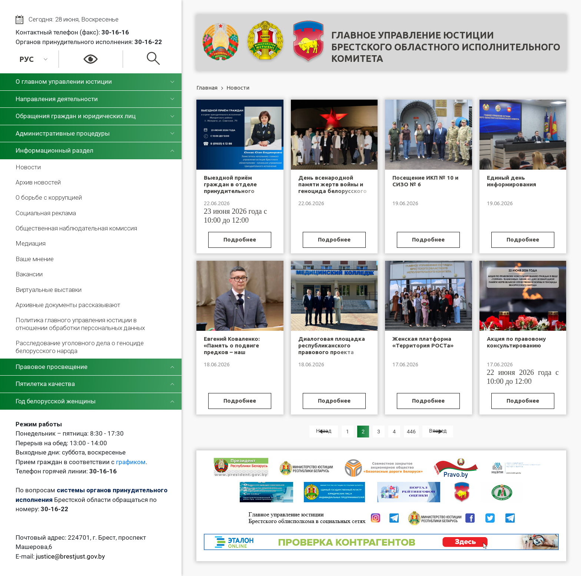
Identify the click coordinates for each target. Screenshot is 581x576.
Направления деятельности (57, 99)
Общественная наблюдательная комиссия (76, 228)
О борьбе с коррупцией (49, 197)
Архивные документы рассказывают (68, 305)
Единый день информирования (511, 180)
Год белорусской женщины (56, 401)
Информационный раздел (54, 150)
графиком (131, 462)
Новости (28, 167)
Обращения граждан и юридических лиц (76, 116)
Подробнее (239, 239)
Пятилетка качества (45, 383)
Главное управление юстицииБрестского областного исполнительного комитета (445, 47)
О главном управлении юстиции (64, 81)
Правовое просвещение (51, 366)
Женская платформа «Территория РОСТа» (423, 342)
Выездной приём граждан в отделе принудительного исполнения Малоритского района (235, 190)
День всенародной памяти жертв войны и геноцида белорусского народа (332, 187)
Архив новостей (38, 182)
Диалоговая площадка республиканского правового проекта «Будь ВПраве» (331, 349)
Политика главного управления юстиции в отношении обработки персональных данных (80, 323)
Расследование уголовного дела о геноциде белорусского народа (80, 346)
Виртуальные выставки (49, 289)
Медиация (31, 243)
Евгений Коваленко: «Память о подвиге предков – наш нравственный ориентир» (232, 352)
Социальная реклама (46, 213)
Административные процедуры (63, 133)
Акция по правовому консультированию (516, 342)
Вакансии (29, 274)
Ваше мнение (35, 259)
